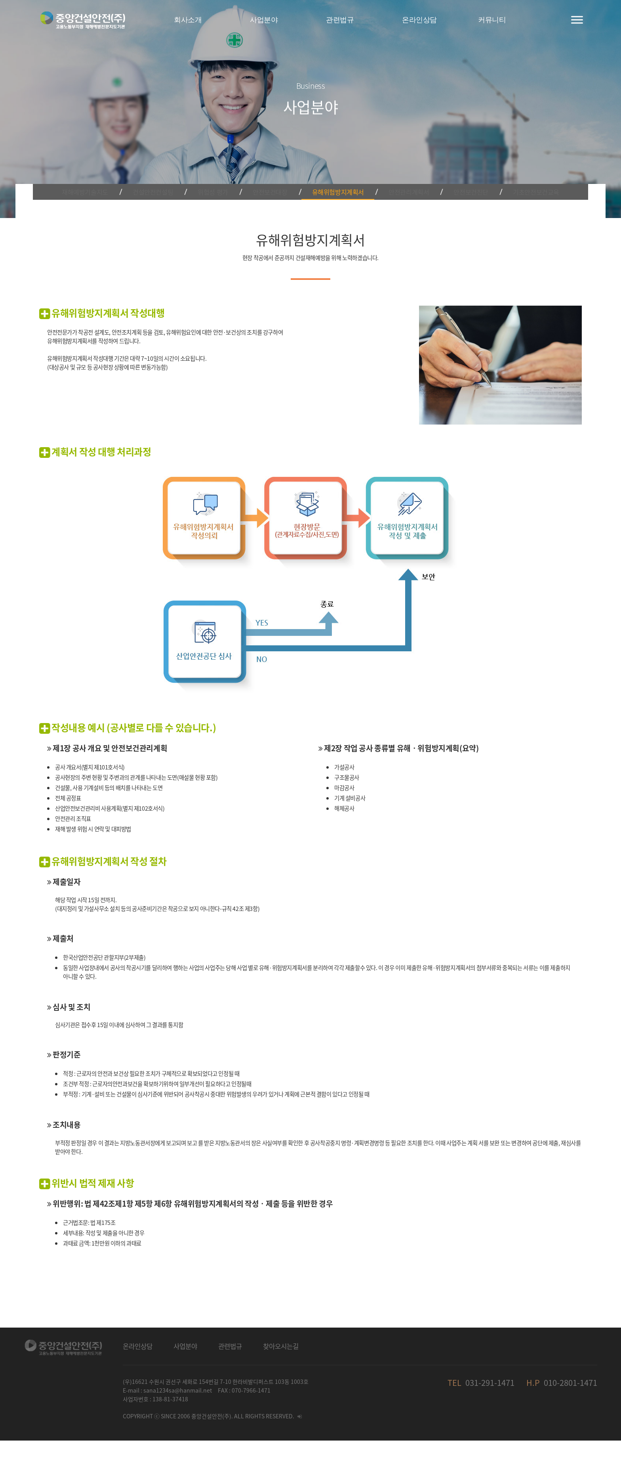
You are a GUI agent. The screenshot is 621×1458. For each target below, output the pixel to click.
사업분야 (185, 1363)
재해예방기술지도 (101, 180)
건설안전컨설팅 (165, 180)
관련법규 (230, 1363)
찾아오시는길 (281, 1363)
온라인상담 (137, 1363)
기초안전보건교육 (520, 180)
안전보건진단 (459, 180)
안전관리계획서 (402, 180)
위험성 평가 (219, 180)
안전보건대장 (270, 180)
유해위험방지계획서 (334, 180)
